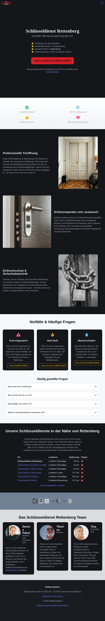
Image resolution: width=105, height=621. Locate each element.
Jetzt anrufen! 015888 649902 (52, 60)
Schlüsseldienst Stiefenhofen (29, 473)
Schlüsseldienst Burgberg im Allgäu (32, 465)
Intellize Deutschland (59, 606)
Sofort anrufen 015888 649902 (53, 366)
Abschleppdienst (12, 570)
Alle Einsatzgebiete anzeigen (52, 485)
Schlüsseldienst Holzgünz (28, 477)
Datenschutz (58, 596)
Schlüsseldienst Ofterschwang (30, 469)
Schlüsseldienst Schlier (27, 480)
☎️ (82, 461)
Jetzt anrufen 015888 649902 (87, 363)
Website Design (43, 606)
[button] (102, 3)
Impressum (46, 596)
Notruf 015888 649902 (18, 366)
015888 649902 (52, 72)
